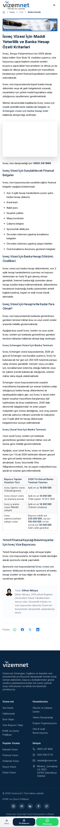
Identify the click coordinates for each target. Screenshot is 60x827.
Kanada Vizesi (10, 749)
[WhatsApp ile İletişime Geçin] (47, 822)
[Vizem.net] (16, 664)
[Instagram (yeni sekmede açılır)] (13, 806)
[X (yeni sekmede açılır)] (47, 806)
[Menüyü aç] (7, 822)
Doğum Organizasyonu (45, 723)
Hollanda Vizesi (11, 761)
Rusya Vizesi (9, 766)
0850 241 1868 (42, 163)
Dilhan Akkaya (30, 590)
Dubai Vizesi (9, 772)
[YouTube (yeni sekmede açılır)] (22, 806)
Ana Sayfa (8, 707)
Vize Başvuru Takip (13, 725)
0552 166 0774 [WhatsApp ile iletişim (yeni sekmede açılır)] (43, 754)
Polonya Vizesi (10, 755)
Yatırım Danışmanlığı (43, 717)
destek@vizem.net (45, 760)
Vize (21, 12)
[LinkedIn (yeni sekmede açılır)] (30, 806)
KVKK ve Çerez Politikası (16, 799)
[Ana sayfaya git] (4, 12)
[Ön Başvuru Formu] (24, 822)
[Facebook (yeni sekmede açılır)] (38, 806)
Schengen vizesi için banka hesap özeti (25, 110)
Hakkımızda (9, 713)
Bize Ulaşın (8, 719)
